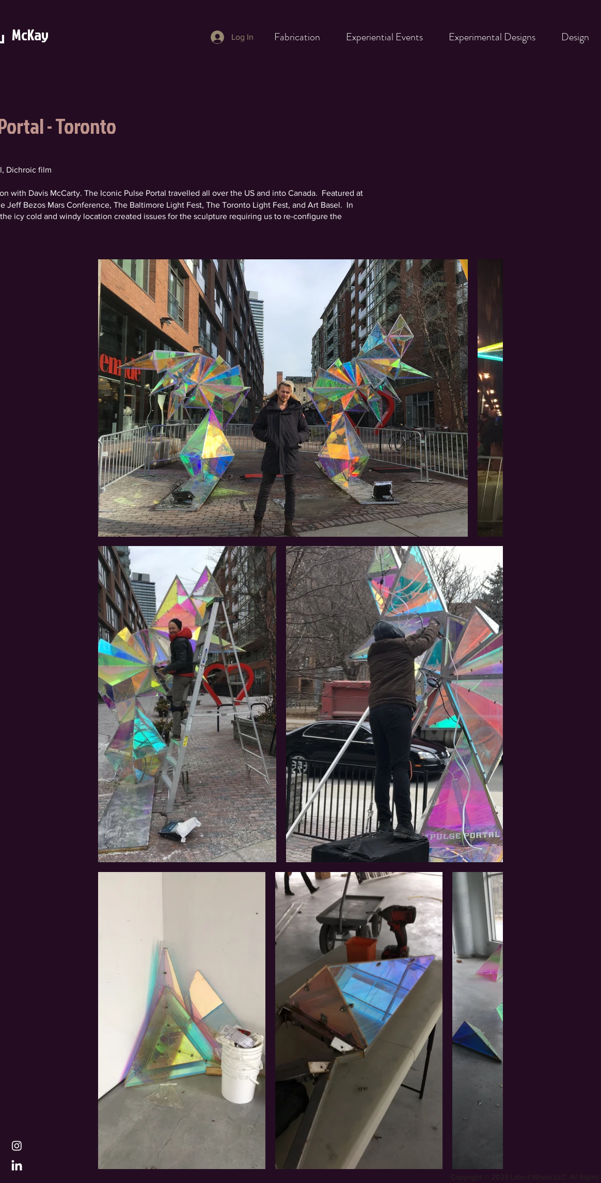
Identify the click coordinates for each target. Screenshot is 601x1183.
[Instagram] (16, 1145)
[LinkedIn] (16, 1166)
